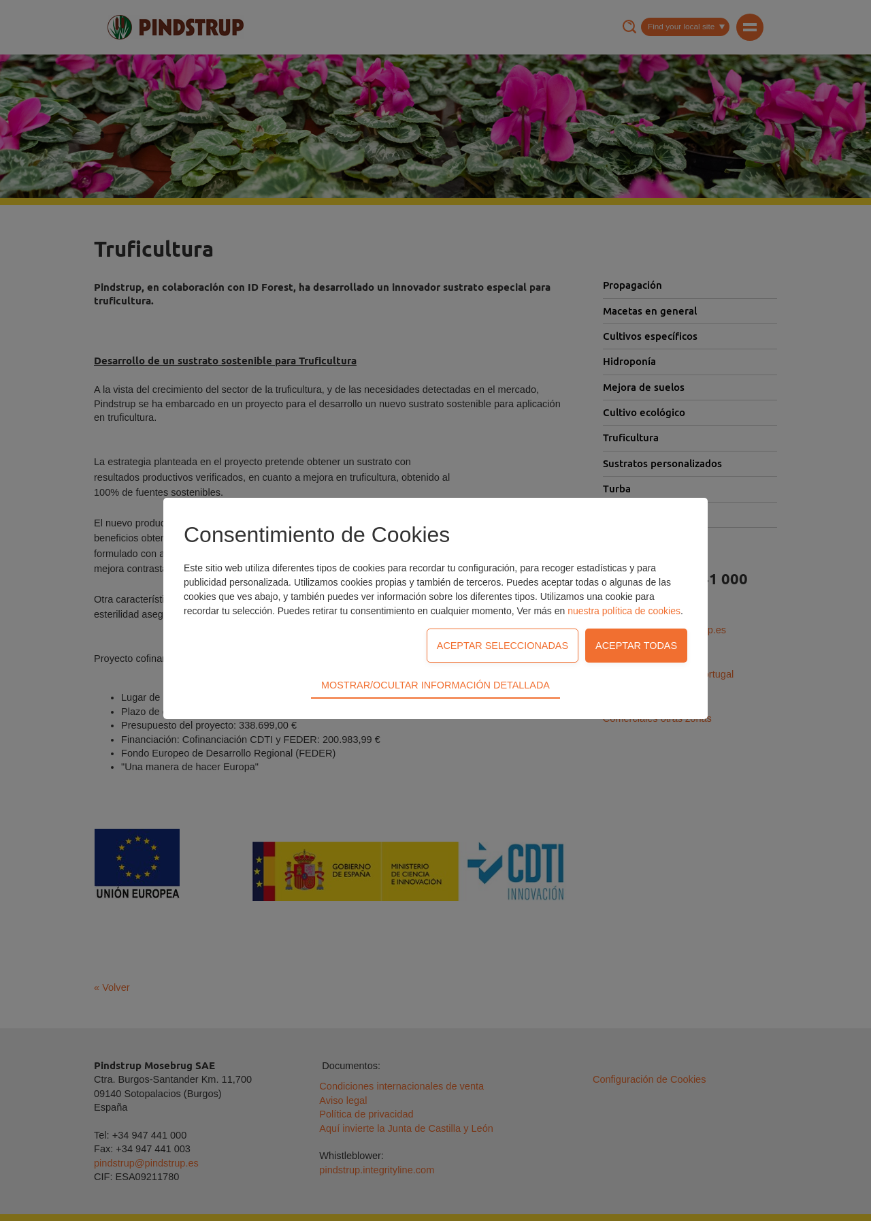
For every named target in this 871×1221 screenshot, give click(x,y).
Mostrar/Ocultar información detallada (435, 611)
